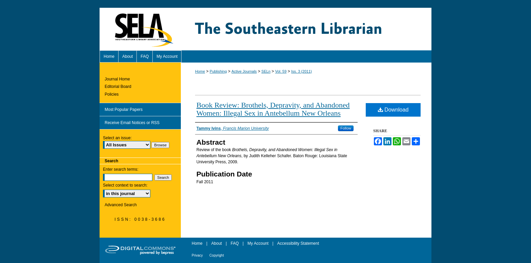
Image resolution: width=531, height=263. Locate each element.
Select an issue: (117, 138)
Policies (112, 94)
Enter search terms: (121, 169)
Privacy (197, 255)
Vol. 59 (280, 71)
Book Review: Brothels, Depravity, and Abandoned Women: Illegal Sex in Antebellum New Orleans (273, 109)
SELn (266, 71)
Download (393, 110)
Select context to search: (125, 185)
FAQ (235, 243)
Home (200, 71)
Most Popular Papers (124, 109)
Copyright (216, 255)
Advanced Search (121, 204)
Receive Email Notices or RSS (132, 122)
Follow (345, 128)
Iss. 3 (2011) (301, 71)
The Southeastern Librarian (306, 29)
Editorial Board (118, 86)
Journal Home (117, 79)
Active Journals (244, 71)
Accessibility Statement (298, 243)
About (216, 243)
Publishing (218, 71)
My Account (258, 243)
